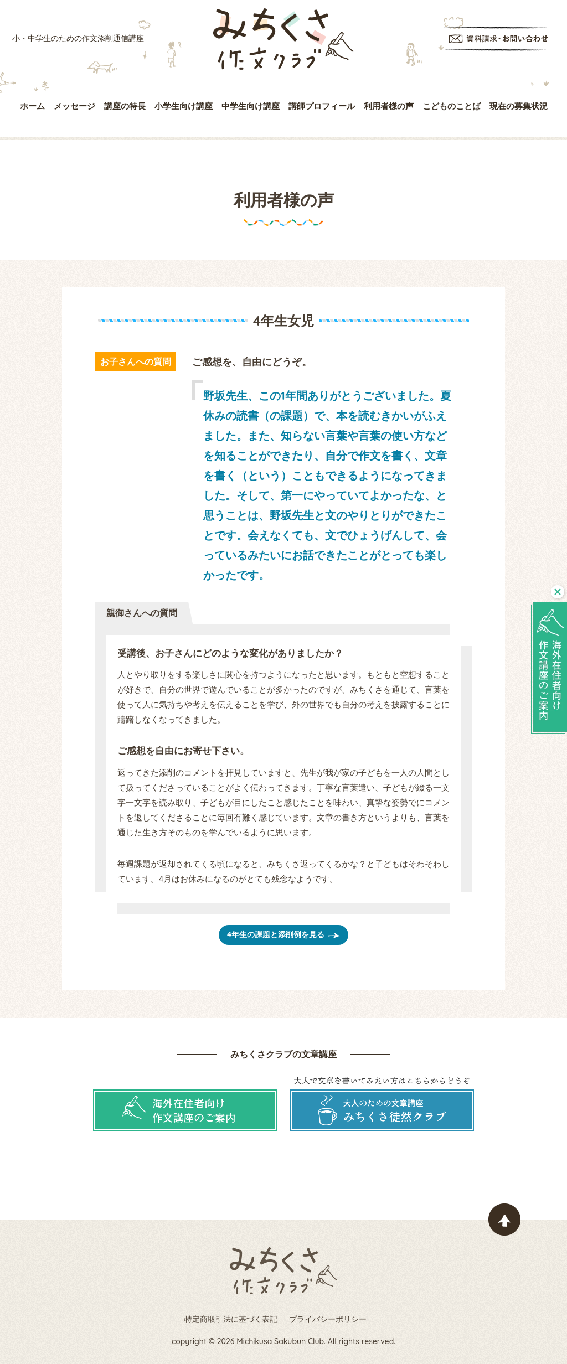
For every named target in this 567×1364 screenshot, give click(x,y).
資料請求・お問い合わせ (499, 39)
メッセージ (74, 106)
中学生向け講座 (250, 106)
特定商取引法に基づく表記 (230, 1319)
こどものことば (451, 106)
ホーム (32, 106)
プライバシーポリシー (328, 1319)
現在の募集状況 (518, 106)
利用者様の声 (389, 106)
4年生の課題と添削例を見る (275, 934)
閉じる (557, 591)
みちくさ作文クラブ (283, 39)
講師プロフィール (321, 106)
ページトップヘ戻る (504, 1219)
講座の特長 (125, 106)
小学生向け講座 (183, 106)
